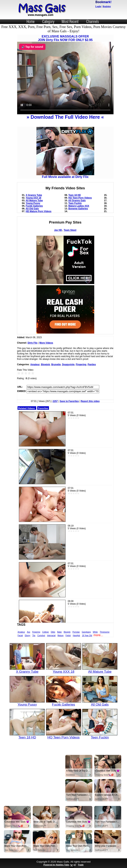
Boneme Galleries (78, 208)
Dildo (53, 632)
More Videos (46, 342)
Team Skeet (70, 230)
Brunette (56, 364)
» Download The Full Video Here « (65, 117)
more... (98, 635)
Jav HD (58, 230)
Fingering (81, 364)
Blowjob (45, 364)
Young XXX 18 (33, 197)
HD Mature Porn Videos (38, 211)
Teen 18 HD (74, 195)
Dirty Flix (32, 342)
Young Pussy (33, 203)
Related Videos (26, 408)
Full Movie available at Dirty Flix (65, 175)
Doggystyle (68, 364)
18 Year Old (87, 635)
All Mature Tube (34, 200)
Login (98, 6)
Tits (33, 635)
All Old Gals (32, 208)
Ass (28, 632)
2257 (55, 401)
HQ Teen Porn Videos (80, 197)
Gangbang (86, 632)
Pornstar (76, 632)
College (45, 632)
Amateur (35, 364)
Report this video (90, 401)
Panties (92, 364)
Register (107, 6)
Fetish (68, 635)
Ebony (27, 635)
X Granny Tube (34, 195)
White (95, 632)
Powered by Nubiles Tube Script (59, 865)
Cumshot (41, 635)
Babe (59, 632)
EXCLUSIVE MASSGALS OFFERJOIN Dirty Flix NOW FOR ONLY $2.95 (65, 38)
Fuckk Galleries (34, 206)
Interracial (51, 635)
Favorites (43, 408)
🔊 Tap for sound (32, 46)
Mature (60, 635)
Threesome (104, 632)
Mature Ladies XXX (78, 206)
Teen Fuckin (75, 203)
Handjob (76, 635)
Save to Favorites (69, 401)
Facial (20, 635)
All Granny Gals (77, 200)
